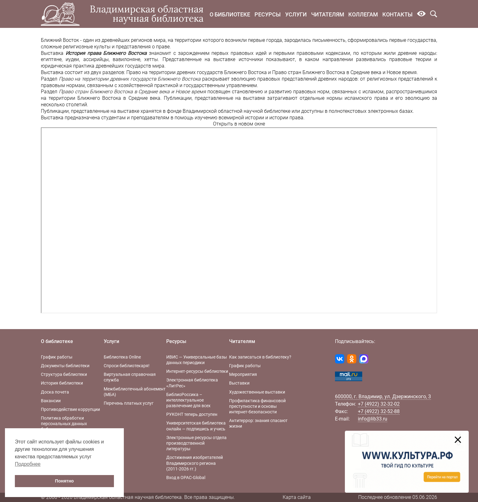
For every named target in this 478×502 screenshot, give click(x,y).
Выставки (239, 383)
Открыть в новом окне (239, 124)
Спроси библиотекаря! (127, 365)
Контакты (397, 14)
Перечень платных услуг (129, 403)
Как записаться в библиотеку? (260, 356)
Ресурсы (267, 14)
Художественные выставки (257, 392)
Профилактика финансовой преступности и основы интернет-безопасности (257, 406)
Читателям (327, 14)
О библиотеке (230, 14)
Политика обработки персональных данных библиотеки (64, 424)
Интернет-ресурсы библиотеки (197, 371)
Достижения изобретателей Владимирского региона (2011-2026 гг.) (194, 463)
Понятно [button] (64, 480)
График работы (56, 356)
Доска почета (55, 392)
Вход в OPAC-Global (185, 477)
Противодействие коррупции (70, 409)
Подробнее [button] (28, 464)
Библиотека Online (122, 356)
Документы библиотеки (65, 365)
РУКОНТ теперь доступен (191, 414)
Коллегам (363, 14)
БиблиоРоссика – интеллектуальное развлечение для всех (188, 400)
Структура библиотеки (64, 374)
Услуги (296, 14)
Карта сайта (297, 497)
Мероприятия (243, 374)
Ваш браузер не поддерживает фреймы (239, 220)
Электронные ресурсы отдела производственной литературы (196, 443)
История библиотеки (62, 383)
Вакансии (51, 400)
